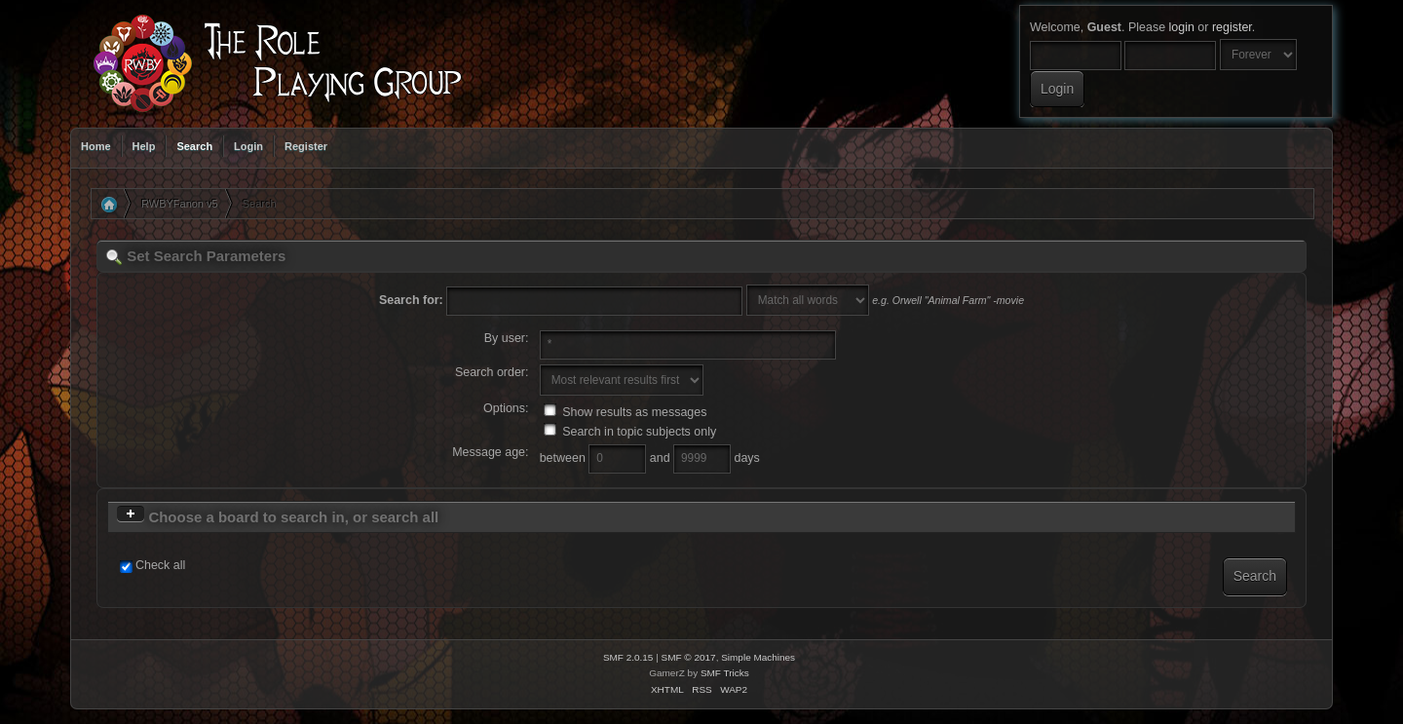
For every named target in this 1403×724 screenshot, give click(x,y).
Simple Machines (758, 657)
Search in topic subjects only (630, 431)
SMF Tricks (725, 672)
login (1181, 27)
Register (305, 146)
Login (248, 146)
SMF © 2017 (689, 657)
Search (194, 146)
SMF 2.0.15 (628, 657)
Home (96, 146)
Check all (160, 565)
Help (144, 146)
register (1232, 27)
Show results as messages (625, 412)
